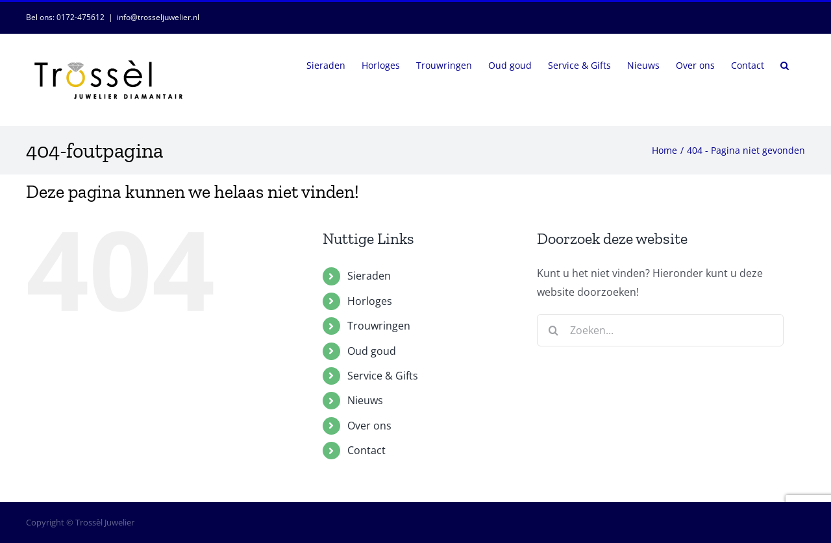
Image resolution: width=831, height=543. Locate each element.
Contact (366, 450)
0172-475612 (80, 17)
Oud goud (371, 351)
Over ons (369, 425)
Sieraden (369, 276)
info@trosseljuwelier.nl (158, 17)
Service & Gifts (382, 375)
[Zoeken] (553, 330)
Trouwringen (378, 326)
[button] (784, 64)
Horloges (369, 301)
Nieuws (365, 400)
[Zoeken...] (660, 330)
